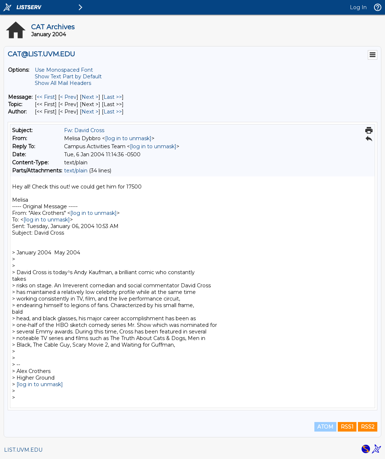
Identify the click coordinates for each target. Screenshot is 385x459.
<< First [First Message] (46, 97)
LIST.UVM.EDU (23, 450)
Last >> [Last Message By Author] (113, 111)
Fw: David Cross (84, 130)
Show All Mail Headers (63, 83)
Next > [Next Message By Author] (90, 111)
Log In (358, 7)
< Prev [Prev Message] (68, 97)
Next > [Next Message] (90, 97)
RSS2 (367, 426)
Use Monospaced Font (64, 70)
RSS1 (347, 426)
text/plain (75, 170)
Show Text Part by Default (68, 76)
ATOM (325, 426)
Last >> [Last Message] (113, 97)
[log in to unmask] (128, 138)
